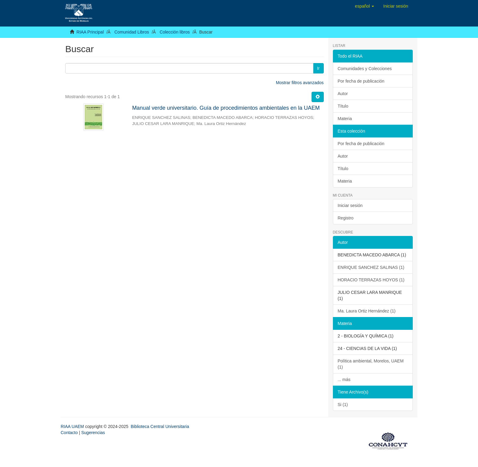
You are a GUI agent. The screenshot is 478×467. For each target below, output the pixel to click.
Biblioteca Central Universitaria (160, 426)
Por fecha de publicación (361, 81)
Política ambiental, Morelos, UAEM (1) (371, 363)
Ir (318, 68)
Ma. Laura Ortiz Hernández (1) (367, 310)
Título (343, 106)
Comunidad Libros (131, 32)
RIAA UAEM (73, 426)
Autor (343, 93)
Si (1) (343, 404)
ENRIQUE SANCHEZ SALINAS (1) (371, 267)
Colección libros (175, 32)
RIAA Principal (90, 32)
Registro (346, 218)
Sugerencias (93, 432)
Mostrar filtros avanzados (299, 82)
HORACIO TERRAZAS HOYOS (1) (371, 279)
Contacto (69, 432)
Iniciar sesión (350, 205)
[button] (364, 6)
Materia (345, 118)
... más (344, 379)
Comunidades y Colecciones (365, 68)
